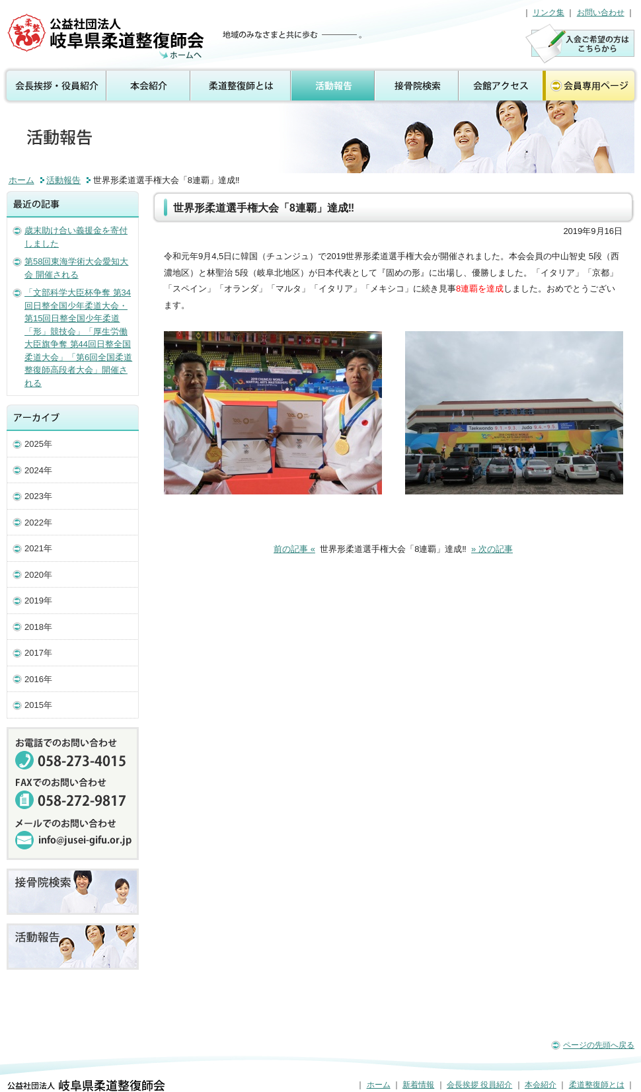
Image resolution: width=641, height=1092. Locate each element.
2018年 (38, 627)
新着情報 (418, 1084)
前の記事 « (294, 549)
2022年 (38, 522)
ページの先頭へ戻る (598, 1045)
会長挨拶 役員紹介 (53, 86)
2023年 (38, 496)
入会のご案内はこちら (579, 43)
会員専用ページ (591, 86)
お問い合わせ (600, 12)
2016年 (38, 679)
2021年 (38, 548)
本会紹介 (149, 86)
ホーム (21, 180)
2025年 (38, 444)
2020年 (38, 575)
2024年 (38, 470)
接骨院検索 (417, 86)
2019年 (38, 600)
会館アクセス (500, 86)
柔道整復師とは (241, 86)
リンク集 (548, 12)
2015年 (38, 705)
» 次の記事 (492, 549)
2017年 (38, 653)
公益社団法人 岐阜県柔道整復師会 (86, 1085)
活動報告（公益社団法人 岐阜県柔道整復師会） (107, 36)
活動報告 (333, 86)
